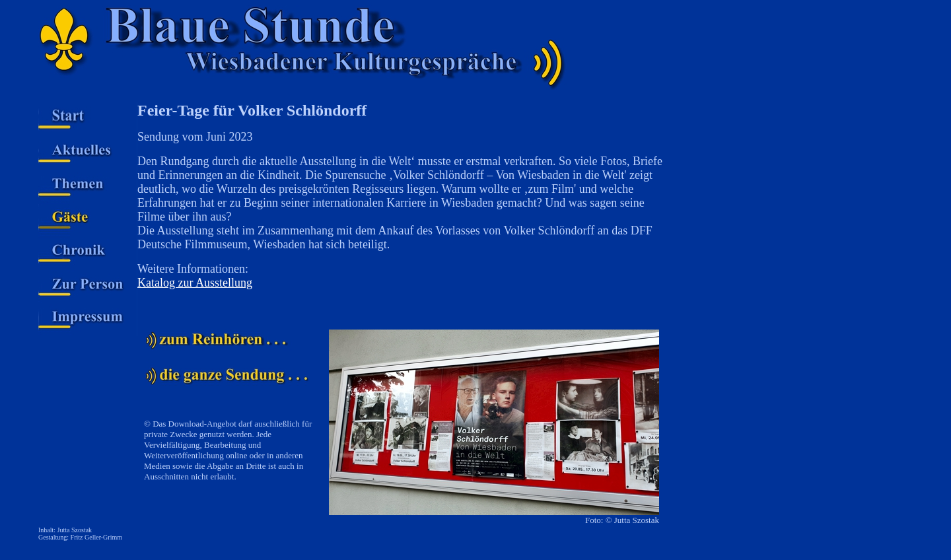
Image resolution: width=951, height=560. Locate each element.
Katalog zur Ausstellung (194, 282)
